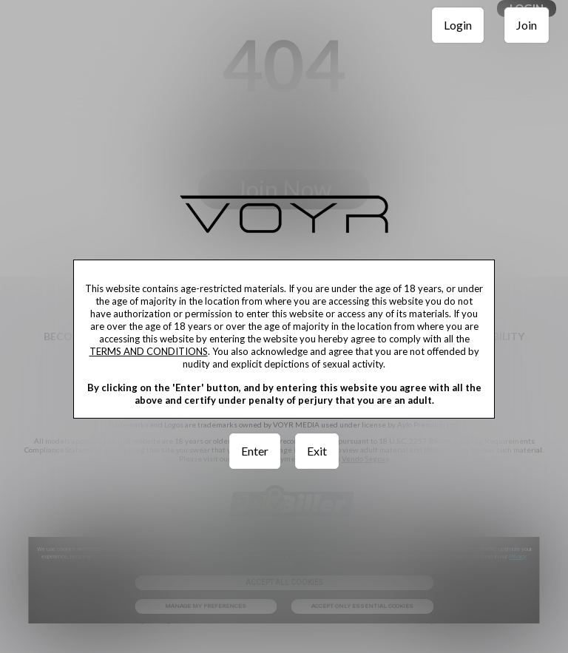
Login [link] (458, 25)
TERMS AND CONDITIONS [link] (148, 351)
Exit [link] (317, 451)
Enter (254, 451)
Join (526, 25)
